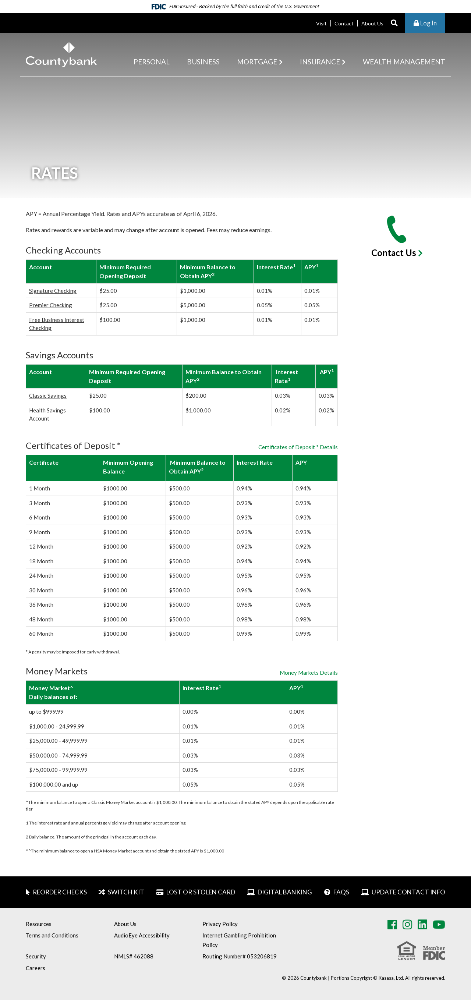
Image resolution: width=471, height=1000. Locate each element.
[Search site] (394, 23)
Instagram (407, 924)
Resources (39, 924)
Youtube (439, 924)
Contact (344, 23)
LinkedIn (422, 924)
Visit (321, 23)
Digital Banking (285, 892)
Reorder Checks (60, 892)
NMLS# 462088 (133, 956)
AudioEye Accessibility (142, 935)
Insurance (320, 61)
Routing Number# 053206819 (239, 956)
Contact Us (393, 252)
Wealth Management (404, 61)
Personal (152, 61)
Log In (425, 23)
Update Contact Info (408, 892)
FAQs (341, 892)
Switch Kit (126, 892)
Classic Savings (48, 395)
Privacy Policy (220, 924)
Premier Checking (50, 305)
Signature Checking (53, 290)
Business (203, 61)
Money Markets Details (309, 673)
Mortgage (257, 61)
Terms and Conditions (52, 935)
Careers (35, 968)
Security (36, 956)
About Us (372, 23)
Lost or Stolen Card (200, 892)
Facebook (392, 924)
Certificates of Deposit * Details (298, 447)
